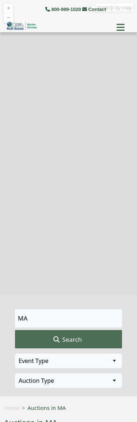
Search (67, 339)
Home (12, 407)
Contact (94, 9)
